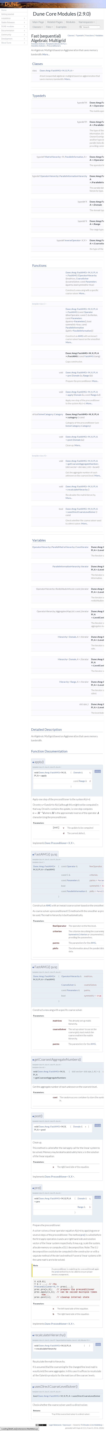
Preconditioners (54, 46)
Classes (38, 27)
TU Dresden (85, 1425)
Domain (75, 375)
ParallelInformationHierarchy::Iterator (71, 566)
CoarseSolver (82, 278)
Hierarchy (62, 636)
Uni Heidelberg (96, 1425)
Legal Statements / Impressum (60, 1425)
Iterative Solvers (38, 46)
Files (49, 27)
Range (86, 375)
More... (46, 54)
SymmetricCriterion (78, 934)
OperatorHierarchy (87, 275)
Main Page (38, 22)
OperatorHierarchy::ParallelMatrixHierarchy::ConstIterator (60, 547)
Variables (99, 35)
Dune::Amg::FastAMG (49, 772)
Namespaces (87, 23)
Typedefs (80, 35)
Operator (88, 312)
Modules (70, 22)
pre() (83, 1234)
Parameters (91, 281)
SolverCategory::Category (50, 414)
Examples (61, 27)
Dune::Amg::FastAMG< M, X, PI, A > (56, 70)
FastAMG (89, 356)
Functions (89, 35)
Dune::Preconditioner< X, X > (59, 843)
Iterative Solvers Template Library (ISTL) (48, 44)
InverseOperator (72, 240)
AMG (80, 336)
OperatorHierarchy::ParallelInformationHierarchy (63, 176)
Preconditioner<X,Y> (46, 1286)
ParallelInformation (74, 156)
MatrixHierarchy (53, 156)
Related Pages (55, 22)
